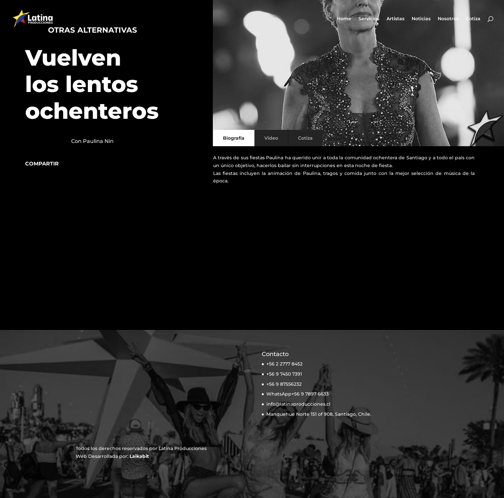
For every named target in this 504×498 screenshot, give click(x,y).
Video (271, 138)
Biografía (233, 138)
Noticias (421, 19)
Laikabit (139, 456)
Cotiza (473, 19)
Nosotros (448, 19)
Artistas (395, 19)
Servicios (368, 19)
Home (344, 19)
